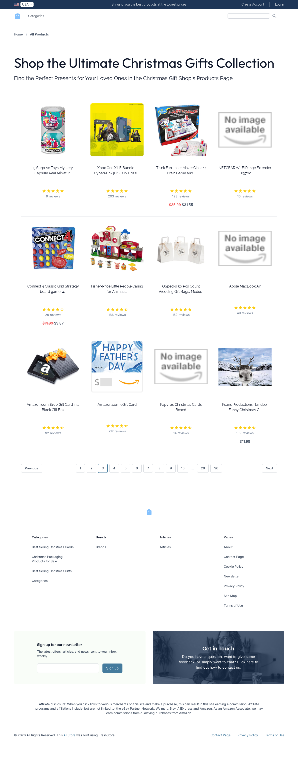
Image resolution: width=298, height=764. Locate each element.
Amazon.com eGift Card (117, 404)
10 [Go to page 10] (182, 468)
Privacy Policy (234, 586)
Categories (36, 16)
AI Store (69, 735)
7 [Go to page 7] (148, 468)
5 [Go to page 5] (125, 468)
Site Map (230, 596)
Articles (165, 547)
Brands (101, 547)
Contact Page (234, 557)
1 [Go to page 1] (80, 468)
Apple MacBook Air (245, 286)
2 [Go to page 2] (91, 468)
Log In (279, 4)
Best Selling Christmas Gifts (52, 571)
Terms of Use (233, 605)
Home (18, 34)
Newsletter (232, 576)
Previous (31, 468)
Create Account (253, 4)
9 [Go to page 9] (171, 468)
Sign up (112, 668)
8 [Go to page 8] (159, 468)
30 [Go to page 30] (216, 468)
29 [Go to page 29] (203, 468)
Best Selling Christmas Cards (53, 547)
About (228, 547)
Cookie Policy (233, 566)
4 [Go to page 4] (114, 468)
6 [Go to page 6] (137, 468)
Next (269, 468)
